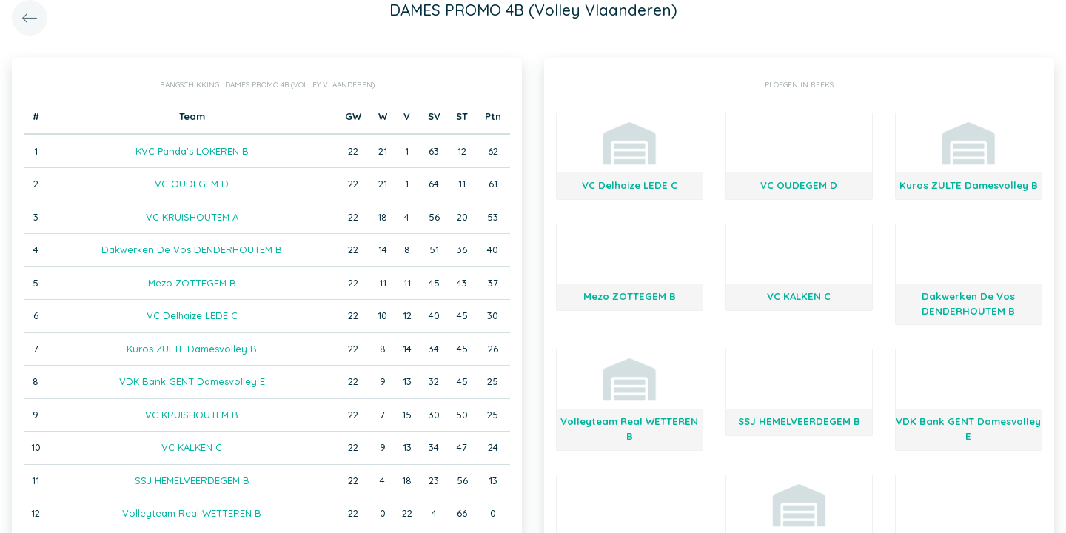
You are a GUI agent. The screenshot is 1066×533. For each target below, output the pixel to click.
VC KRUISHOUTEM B (191, 414)
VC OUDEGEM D (192, 184)
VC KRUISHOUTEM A (192, 217)
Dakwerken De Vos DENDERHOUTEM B (191, 249)
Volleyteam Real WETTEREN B (191, 513)
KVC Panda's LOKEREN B (192, 151)
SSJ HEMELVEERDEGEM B (192, 480)
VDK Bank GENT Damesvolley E (192, 381)
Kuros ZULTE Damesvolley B (192, 349)
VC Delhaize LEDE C (192, 315)
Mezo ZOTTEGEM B (192, 283)
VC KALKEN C (191, 447)
